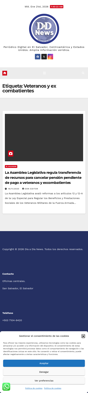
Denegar (44, 372)
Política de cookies (33, 388)
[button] (83, 336)
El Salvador (11, 166)
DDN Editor (30, 189)
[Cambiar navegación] (44, 73)
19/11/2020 (14, 189)
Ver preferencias (44, 380)
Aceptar (43, 363)
